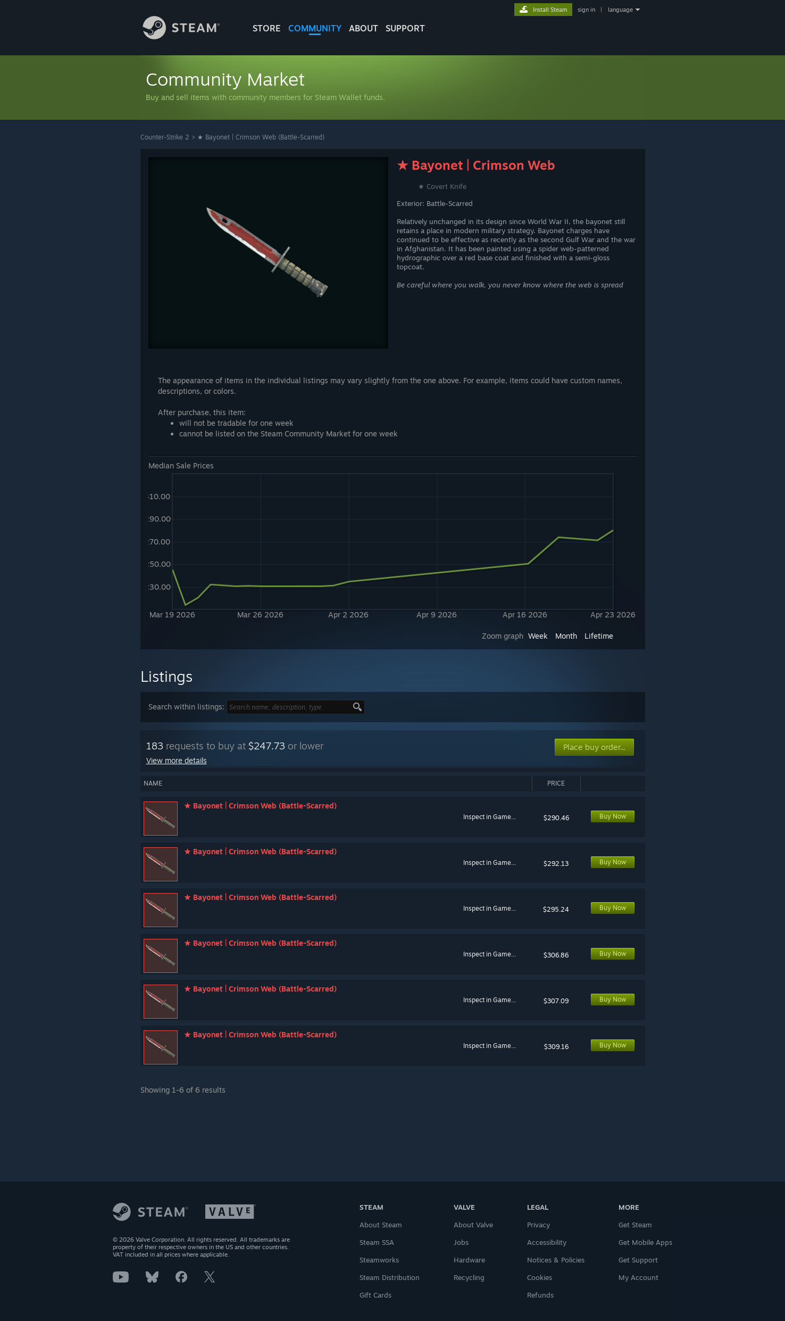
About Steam (381, 1224)
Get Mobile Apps (645, 1242)
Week (538, 635)
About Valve (473, 1224)
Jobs (461, 1242)
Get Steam (635, 1224)
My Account (638, 1277)
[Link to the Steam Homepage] (189, 36)
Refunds (540, 1295)
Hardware (469, 1260)
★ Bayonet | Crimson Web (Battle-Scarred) (260, 137)
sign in (586, 9)
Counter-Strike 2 (164, 137)
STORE (267, 28)
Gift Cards (375, 1295)
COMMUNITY (314, 28)
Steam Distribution (390, 1277)
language (620, 9)
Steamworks (379, 1260)
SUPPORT (405, 28)
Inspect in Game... (489, 817)
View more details (176, 760)
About (363, 28)
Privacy (538, 1224)
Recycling (469, 1277)
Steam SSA (377, 1242)
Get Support (638, 1260)
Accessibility (546, 1242)
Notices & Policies (555, 1260)
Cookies (539, 1277)
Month (566, 635)
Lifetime (598, 635)
